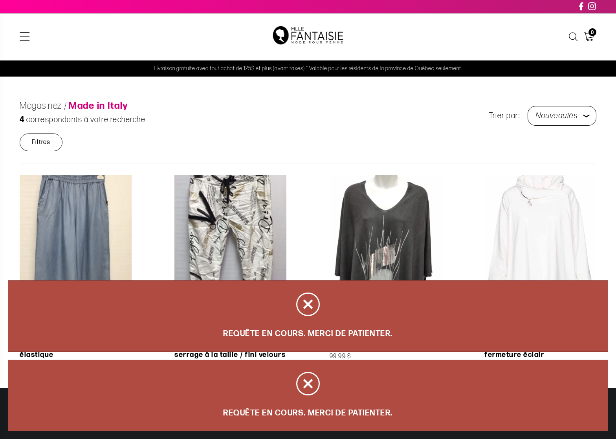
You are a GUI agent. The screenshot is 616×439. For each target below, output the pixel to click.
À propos (441, 37)
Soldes (244, 37)
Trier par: (504, 116)
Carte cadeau (394, 37)
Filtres (41, 142)
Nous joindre (488, 37)
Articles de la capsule (186, 37)
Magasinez (123, 37)
